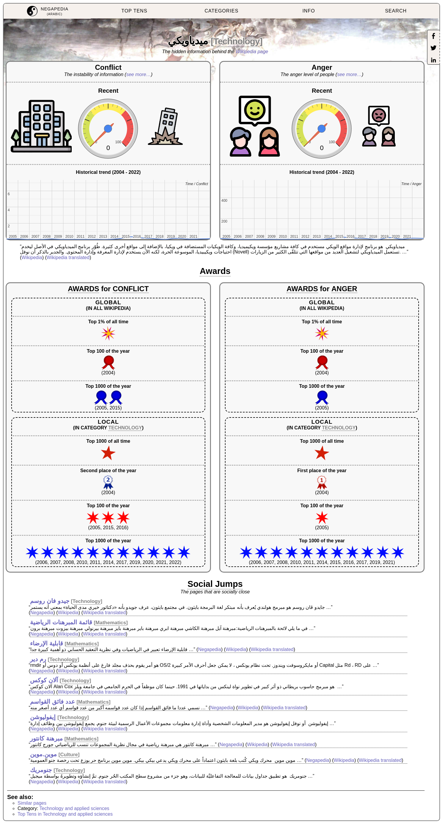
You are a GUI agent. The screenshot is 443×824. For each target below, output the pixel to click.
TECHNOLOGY (125, 427)
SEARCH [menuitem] (396, 10)
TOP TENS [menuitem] (134, 10)
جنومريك (41, 770)
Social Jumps (215, 584)
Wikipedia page (252, 51)
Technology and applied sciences (74, 808)
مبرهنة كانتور (46, 738)
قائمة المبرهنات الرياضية (61, 622)
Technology (236, 41)
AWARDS (83, 289)
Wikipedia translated (68, 257)
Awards (215, 271)
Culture (69, 754)
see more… (138, 74)
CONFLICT (131, 289)
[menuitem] (47, 11)
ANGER (344, 289)
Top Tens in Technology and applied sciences (65, 814)
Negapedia (41, 612)
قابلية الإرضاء (46, 643)
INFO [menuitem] (308, 10)
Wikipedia (31, 257)
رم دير (38, 659)
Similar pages (32, 803)
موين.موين (43, 754)
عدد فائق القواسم (52, 701)
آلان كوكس (44, 680)
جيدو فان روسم (49, 601)
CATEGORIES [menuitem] (222, 10)
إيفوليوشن (43, 717)
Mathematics (111, 623)
